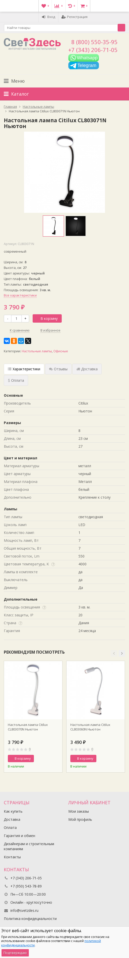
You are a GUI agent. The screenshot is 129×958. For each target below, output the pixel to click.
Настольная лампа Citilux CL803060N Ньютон (90, 726)
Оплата (10, 827)
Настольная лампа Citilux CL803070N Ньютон (28, 726)
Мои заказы (78, 811)
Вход (48, 16)
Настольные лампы (37, 351)
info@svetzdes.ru (24, 910)
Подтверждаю (15, 952)
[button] (114, 653)
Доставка (12, 819)
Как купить (13, 811)
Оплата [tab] (16, 380)
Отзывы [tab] (58, 369)
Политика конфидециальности (30, 918)
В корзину (46, 318)
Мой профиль (80, 819)
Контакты (12, 857)
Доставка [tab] (87, 369)
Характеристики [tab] (24, 369)
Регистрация (74, 16)
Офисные (60, 351)
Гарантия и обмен (19, 835)
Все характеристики (20, 295)
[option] (53, 226)
